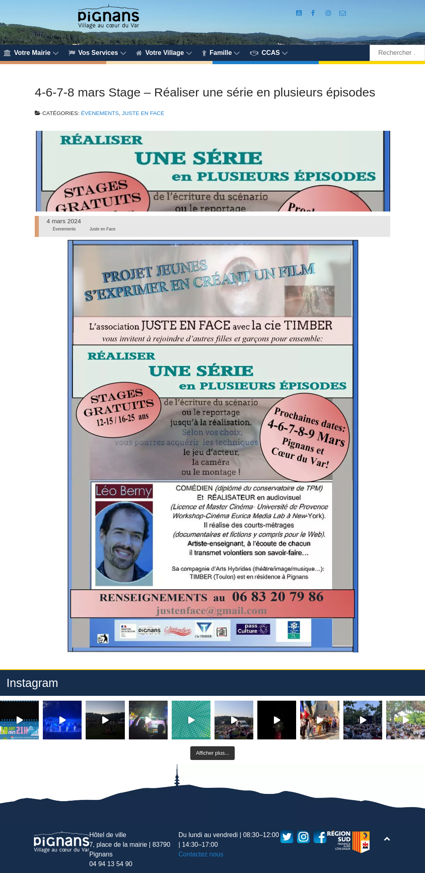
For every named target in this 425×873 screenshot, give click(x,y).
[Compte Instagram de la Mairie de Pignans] (329, 13)
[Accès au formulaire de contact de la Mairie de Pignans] (343, 13)
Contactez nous (201, 854)
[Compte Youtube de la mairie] (300, 13)
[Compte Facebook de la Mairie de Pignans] (314, 13)
